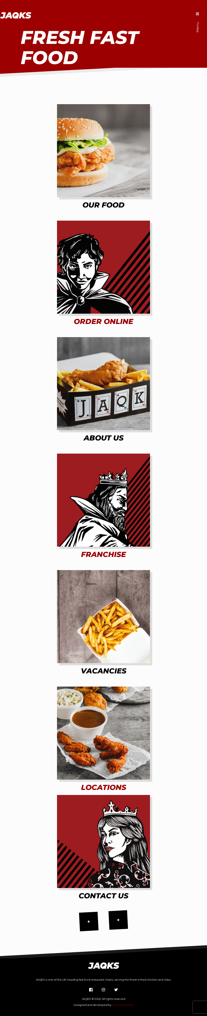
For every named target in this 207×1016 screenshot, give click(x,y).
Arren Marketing (122, 1004)
